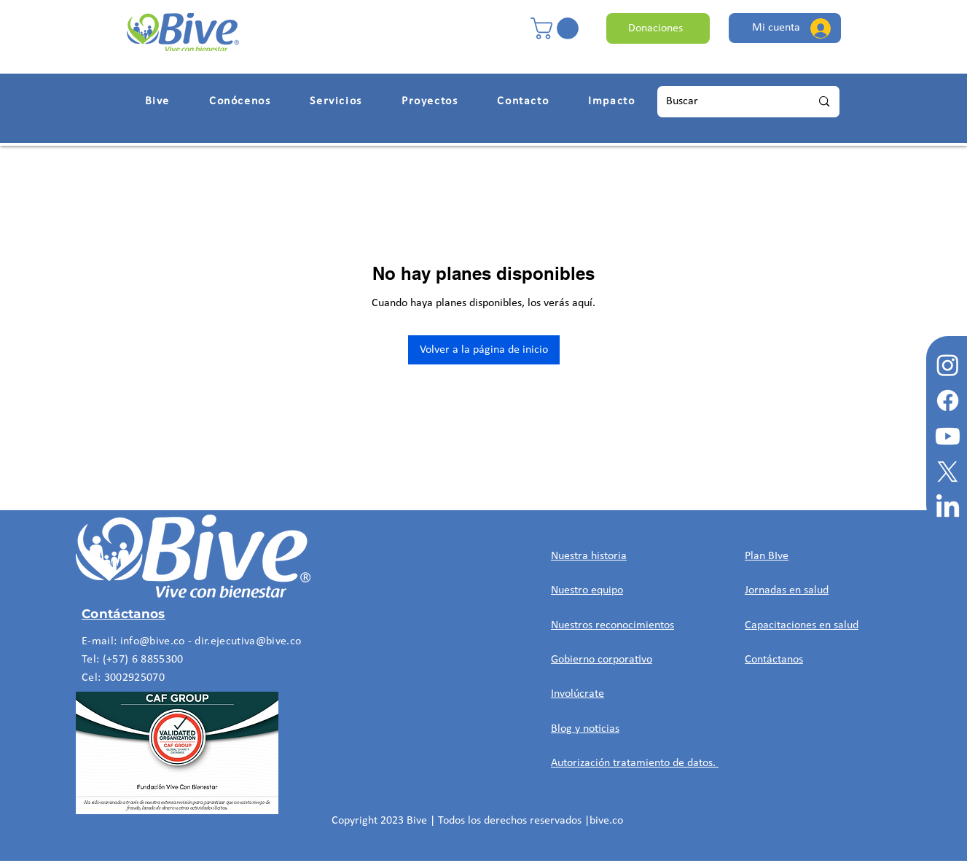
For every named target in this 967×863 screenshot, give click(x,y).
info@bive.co (152, 641)
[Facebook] (947, 400)
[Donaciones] (658, 28)
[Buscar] (722, 101)
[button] (557, 28)
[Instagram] (947, 365)
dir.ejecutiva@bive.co (248, 641)
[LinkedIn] (947, 507)
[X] (947, 472)
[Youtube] (947, 436)
